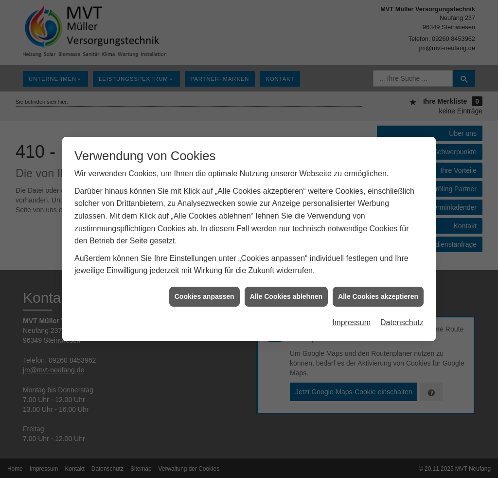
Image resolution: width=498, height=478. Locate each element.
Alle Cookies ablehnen (286, 295)
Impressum (351, 321)
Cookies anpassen (204, 295)
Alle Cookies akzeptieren (378, 295)
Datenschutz (402, 321)
